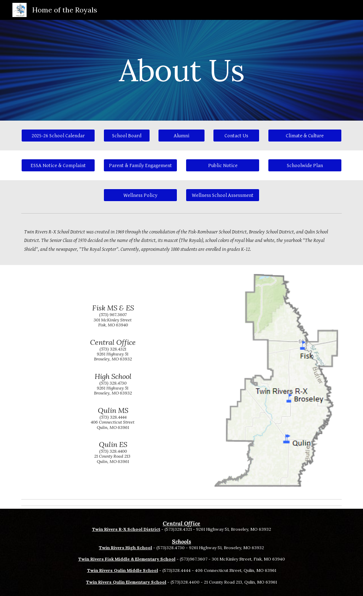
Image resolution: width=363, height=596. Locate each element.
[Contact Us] (236, 135)
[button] (223, 195)
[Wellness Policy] (140, 195)
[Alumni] (181, 135)
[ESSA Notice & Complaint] (58, 165)
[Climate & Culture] (305, 135)
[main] (181, 70)
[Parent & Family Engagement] (140, 165)
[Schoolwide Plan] (305, 165)
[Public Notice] (222, 165)
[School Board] (127, 135)
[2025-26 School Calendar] (58, 135)
